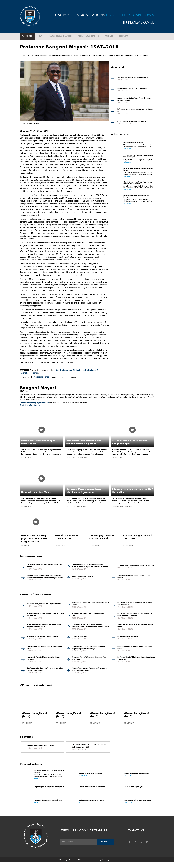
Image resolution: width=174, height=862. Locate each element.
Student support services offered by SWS (132, 121)
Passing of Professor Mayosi (82, 576)
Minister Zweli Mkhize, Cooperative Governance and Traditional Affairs (89, 669)
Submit (105, 841)
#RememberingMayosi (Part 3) (68, 715)
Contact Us (124, 36)
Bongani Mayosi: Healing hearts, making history (49, 787)
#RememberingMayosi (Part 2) (102, 715)
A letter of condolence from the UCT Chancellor (132, 491)
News (40, 36)
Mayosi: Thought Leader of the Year (90, 773)
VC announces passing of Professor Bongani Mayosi (133, 576)
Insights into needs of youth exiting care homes (136, 196)
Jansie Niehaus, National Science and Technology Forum (135, 626)
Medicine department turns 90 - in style (91, 800)
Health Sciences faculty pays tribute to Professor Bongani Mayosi (34, 538)
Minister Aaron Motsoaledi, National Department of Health (90, 604)
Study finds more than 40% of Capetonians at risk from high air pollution (137, 183)
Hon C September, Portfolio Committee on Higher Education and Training (45, 669)
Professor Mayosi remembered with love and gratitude (84, 491)
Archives (109, 36)
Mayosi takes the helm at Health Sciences (92, 787)
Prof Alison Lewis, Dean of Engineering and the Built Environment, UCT (89, 746)
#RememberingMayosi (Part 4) (34, 715)
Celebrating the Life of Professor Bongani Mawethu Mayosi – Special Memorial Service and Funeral (90, 565)
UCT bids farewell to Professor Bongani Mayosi (129, 442)
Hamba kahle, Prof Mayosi (36, 492)
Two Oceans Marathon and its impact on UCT (133, 77)
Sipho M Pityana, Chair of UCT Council (40, 746)
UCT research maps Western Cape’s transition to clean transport (138, 156)
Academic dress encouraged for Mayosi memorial (135, 565)
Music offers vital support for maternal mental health (138, 169)
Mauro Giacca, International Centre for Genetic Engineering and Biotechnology (89, 647)
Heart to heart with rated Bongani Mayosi (137, 800)
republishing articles (42, 377)
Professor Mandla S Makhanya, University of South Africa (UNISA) (136, 658)
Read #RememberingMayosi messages (34, 403)
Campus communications (60, 36)
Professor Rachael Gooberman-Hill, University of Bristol (44, 647)
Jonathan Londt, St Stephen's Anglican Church (44, 604)
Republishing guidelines (107, 860)
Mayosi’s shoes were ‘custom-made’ (66, 537)
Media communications (88, 36)
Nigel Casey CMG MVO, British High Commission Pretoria (134, 647)
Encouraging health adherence (133, 142)
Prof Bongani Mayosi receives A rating (136, 773)
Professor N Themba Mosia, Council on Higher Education (43, 658)
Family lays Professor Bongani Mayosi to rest (38, 442)
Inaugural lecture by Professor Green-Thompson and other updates (134, 99)
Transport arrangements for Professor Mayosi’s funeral (44, 565)
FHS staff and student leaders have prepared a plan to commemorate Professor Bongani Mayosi (45, 576)
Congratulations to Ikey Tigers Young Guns (132, 88)
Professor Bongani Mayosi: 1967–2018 (137, 537)
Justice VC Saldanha (79, 636)
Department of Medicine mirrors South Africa (48, 800)
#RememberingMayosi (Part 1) (136, 715)
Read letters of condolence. (30, 405)
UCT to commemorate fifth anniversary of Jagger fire (135, 110)
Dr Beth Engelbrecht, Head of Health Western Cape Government (45, 615)
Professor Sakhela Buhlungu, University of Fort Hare (89, 615)
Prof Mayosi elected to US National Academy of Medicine (49, 771)
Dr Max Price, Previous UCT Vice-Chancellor (42, 636)
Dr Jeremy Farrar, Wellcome (127, 636)
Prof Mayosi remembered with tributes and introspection (84, 442)
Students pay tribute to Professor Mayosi (101, 537)
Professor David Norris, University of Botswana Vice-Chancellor (134, 604)
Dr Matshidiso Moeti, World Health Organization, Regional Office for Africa (44, 626)
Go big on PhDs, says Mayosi (133, 787)
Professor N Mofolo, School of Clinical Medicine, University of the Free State (134, 615)
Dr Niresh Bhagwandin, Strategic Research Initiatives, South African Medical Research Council (90, 626)
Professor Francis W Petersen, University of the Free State (89, 658)
